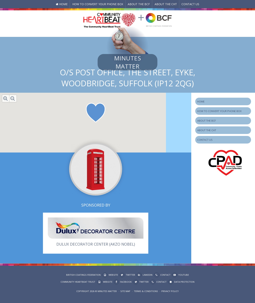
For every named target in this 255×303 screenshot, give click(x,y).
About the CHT (166, 4)
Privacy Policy (170, 291)
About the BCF (139, 4)
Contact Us (190, 4)
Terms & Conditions (146, 291)
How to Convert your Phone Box (97, 4)
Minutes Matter (127, 62)
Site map (125, 291)
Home (63, 4)
